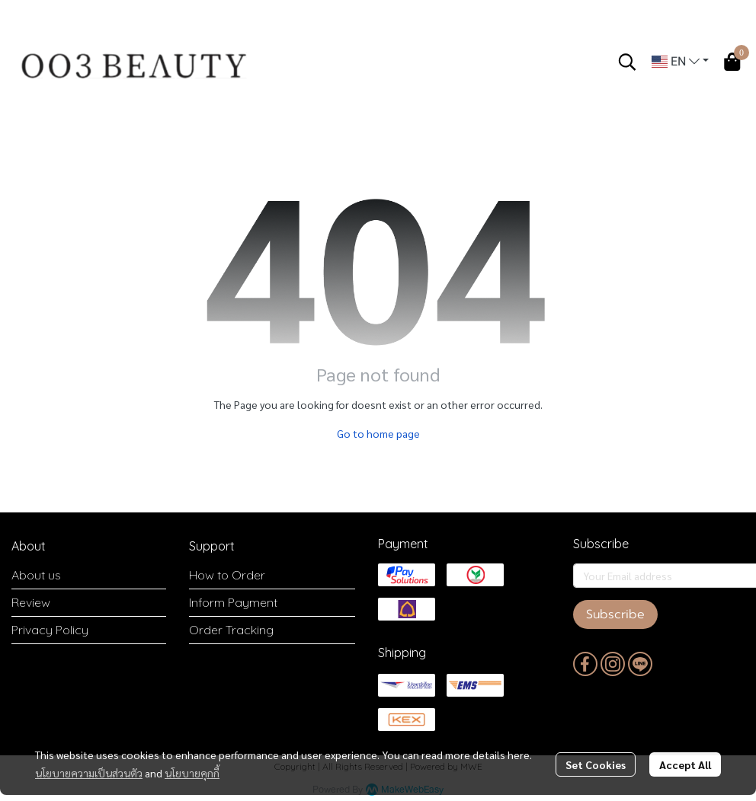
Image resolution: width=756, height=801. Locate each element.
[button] (627, 62)
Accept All (685, 764)
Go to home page (378, 433)
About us (36, 574)
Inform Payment (233, 602)
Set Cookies (595, 764)
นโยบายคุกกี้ (192, 773)
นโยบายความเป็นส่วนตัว (89, 773)
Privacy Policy (49, 629)
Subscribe (615, 614)
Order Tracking (231, 629)
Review (30, 602)
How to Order (227, 574)
